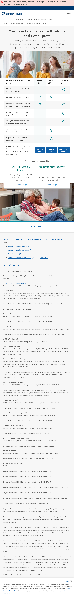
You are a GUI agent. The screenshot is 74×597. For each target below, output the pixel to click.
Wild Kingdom (13, 254)
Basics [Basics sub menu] (5, 23)
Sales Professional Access (35, 239)
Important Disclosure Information (15, 283)
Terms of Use (13, 591)
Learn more (20, 185)
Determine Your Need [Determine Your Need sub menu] (33, 23)
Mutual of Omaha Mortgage (18, 250)
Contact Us (44, 258)
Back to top (36, 227)
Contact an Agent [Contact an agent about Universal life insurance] (63, 150)
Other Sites (7, 242)
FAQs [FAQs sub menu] (44, 23)
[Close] (69, 580)
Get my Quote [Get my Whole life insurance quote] (40, 150)
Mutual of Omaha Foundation (19, 246)
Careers (17, 239)
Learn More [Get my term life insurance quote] (51, 150)
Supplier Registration (58, 239)
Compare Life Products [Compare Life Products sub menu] (17, 23)
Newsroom (7, 239)
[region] (37, 587)
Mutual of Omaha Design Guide (19, 258)
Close (71, 1)
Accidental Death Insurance (52, 166)
